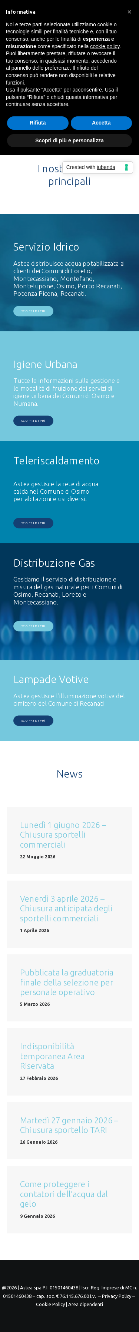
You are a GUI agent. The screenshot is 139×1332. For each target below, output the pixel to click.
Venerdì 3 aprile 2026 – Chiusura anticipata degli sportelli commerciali (66, 908)
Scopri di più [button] (33, 311)
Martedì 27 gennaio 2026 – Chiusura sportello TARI (69, 1125)
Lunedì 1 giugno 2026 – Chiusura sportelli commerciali (63, 834)
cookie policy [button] (104, 46)
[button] (129, 12)
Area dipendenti (85, 1304)
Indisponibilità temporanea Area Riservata (52, 1055)
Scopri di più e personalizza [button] (69, 140)
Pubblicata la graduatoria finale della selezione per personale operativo (67, 982)
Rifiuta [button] (38, 123)
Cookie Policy (50, 1304)
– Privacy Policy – (116, 1296)
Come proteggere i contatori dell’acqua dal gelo (64, 1193)
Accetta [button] (101, 123)
